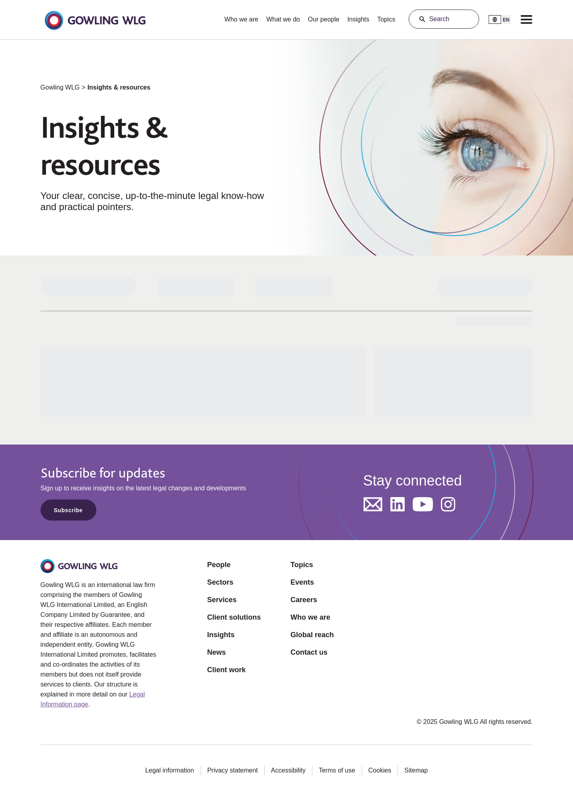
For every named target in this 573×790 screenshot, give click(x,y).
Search (439, 19)
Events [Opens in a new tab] (302, 582)
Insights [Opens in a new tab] (221, 635)
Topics (386, 19)
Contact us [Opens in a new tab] (308, 652)
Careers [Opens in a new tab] (303, 600)
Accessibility (288, 770)
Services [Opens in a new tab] (222, 600)
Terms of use (337, 770)
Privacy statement (232, 770)
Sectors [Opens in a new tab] (220, 582)
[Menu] (526, 19)
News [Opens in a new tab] (216, 652)
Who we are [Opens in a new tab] (310, 617)
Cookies (380, 770)
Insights (358, 19)
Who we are (241, 19)
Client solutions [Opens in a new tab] (234, 617)
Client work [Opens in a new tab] (226, 670)
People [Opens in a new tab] (219, 565)
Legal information (169, 770)
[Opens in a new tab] (372, 504)
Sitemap (416, 770)
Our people (323, 19)
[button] (95, 19)
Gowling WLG (60, 87)
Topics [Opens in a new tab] (301, 565)
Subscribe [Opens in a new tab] (68, 510)
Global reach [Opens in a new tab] (312, 635)
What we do (283, 19)
